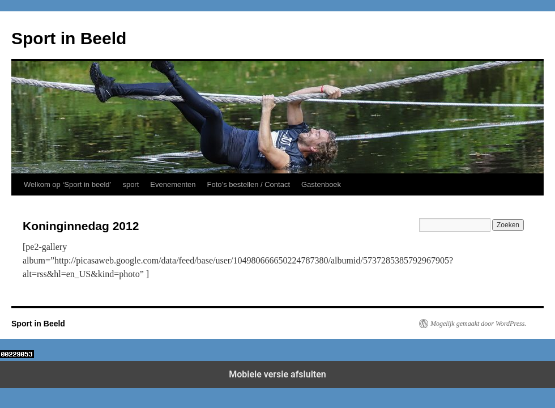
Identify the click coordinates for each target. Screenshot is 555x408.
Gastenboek (321, 184)
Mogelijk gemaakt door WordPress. (478, 324)
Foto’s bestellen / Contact (248, 184)
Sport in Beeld (68, 38)
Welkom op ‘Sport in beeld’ (67, 184)
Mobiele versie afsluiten (277, 374)
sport (130, 184)
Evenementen (172, 184)
